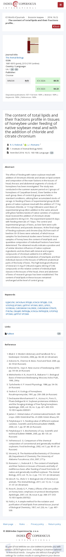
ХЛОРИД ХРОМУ (14, 305)
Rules (22, 524)
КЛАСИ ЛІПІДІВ (40, 302)
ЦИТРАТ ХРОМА (21, 314)
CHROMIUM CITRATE (46, 308)
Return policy (54, 524)
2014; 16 (53, 17)
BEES (41, 305)
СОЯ (50, 302)
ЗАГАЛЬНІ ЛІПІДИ (23, 302)
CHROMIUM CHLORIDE (26, 308)
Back (56, 26)
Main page (8, 524)
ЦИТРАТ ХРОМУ (30, 305)
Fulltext (10, 333)
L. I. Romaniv (33, 144)
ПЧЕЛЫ (9, 311)
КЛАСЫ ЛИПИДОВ (39, 311)
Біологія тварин (36, 17)
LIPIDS (47, 305)
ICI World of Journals (15, 17)
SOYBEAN (10, 308)
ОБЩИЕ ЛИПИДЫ (22, 311)
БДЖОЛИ (10, 302)
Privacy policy (37, 524)
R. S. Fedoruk (16, 144)
